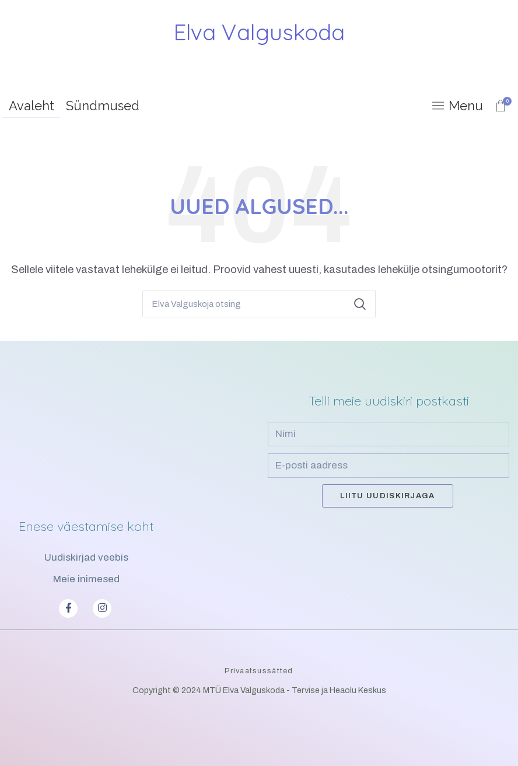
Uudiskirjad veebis (86, 557)
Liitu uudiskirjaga (387, 496)
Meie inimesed (86, 579)
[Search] (259, 304)
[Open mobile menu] (457, 105)
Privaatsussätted (259, 671)
